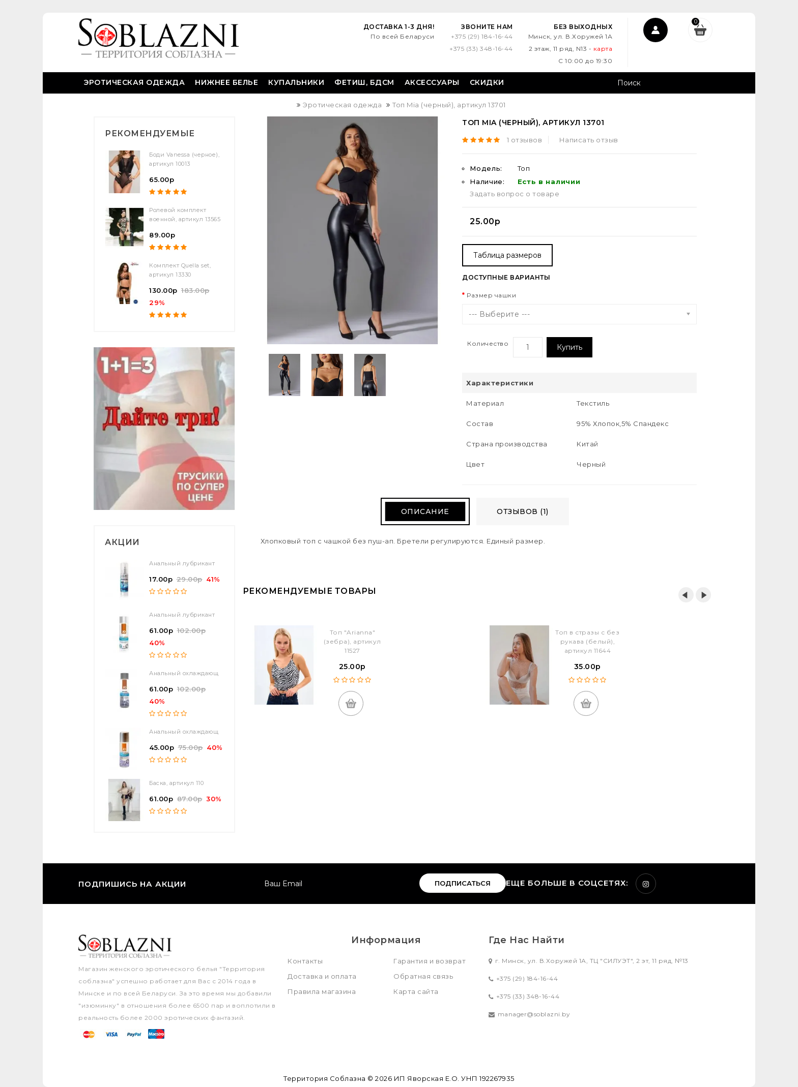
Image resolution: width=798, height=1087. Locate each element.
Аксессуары (432, 82)
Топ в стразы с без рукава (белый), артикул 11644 (587, 641)
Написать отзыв (588, 140)
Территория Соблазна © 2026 (337, 1078)
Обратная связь (423, 976)
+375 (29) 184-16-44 (482, 36)
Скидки (487, 82)
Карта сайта (416, 991)
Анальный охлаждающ (183, 673)
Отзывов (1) (523, 511)
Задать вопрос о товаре (514, 194)
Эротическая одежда (134, 82)
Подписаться (463, 883)
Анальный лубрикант (182, 563)
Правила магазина (322, 991)
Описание (425, 511)
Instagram (646, 883)
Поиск (708, 84)
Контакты (305, 961)
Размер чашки (491, 295)
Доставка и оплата (322, 976)
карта (603, 48)
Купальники (296, 82)
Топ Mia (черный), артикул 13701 (449, 105)
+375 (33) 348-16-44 (481, 48)
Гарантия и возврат (429, 961)
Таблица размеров (507, 255)
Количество (487, 343)
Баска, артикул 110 (176, 783)
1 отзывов (525, 140)
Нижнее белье (226, 82)
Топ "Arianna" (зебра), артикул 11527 (352, 641)
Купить (569, 347)
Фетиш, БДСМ (364, 82)
